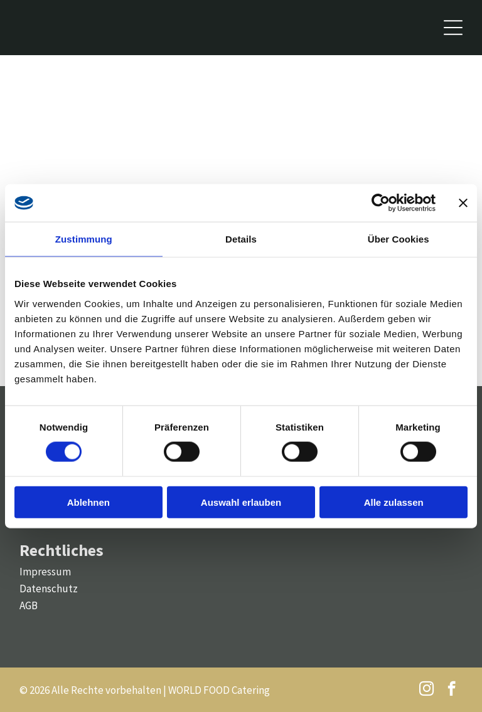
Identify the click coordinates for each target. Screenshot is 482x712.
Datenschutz (48, 588)
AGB (28, 605)
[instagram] (426, 690)
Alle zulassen (394, 501)
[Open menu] (453, 27)
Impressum (45, 571)
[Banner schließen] (463, 203)
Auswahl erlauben (241, 501)
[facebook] (452, 690)
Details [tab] (241, 239)
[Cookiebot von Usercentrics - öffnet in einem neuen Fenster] (381, 203)
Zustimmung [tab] (83, 239)
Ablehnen (88, 501)
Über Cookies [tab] (398, 239)
